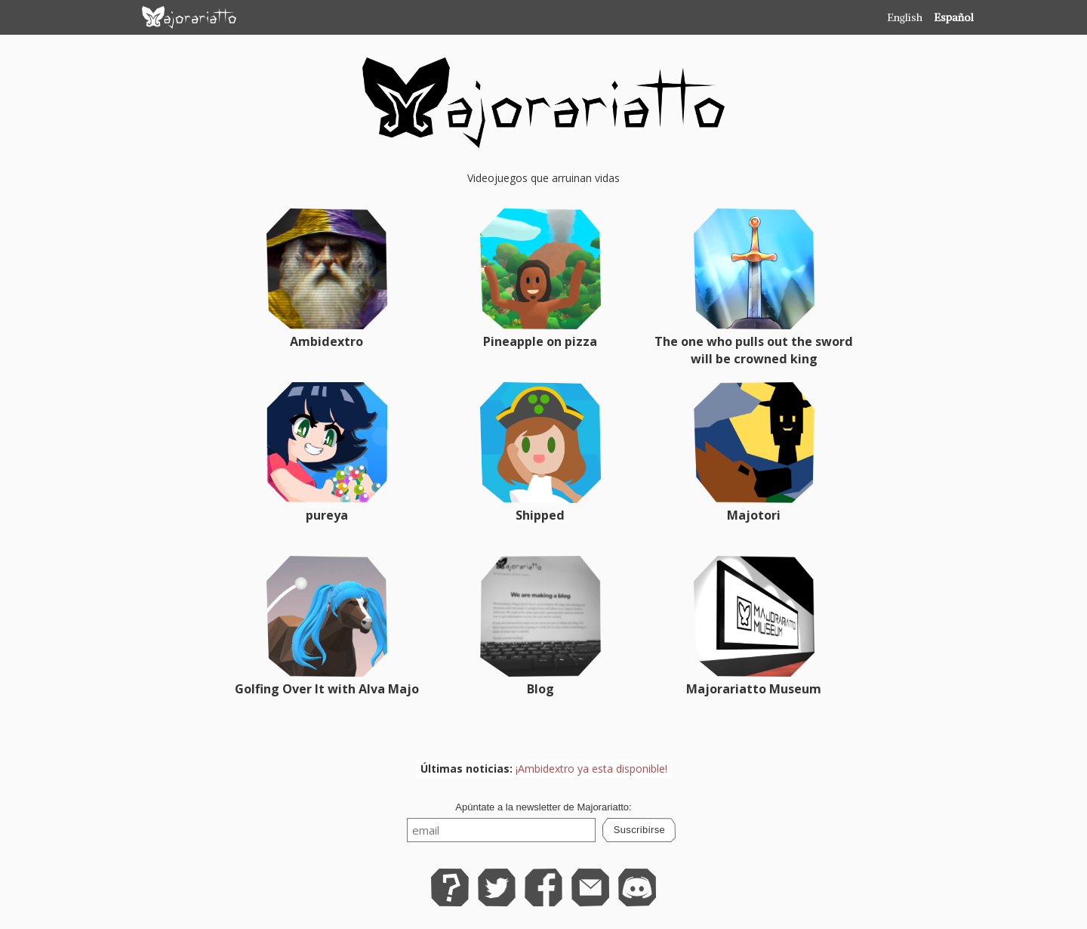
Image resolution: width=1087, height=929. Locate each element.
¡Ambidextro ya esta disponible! (591, 768)
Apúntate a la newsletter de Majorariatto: (543, 807)
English (904, 17)
